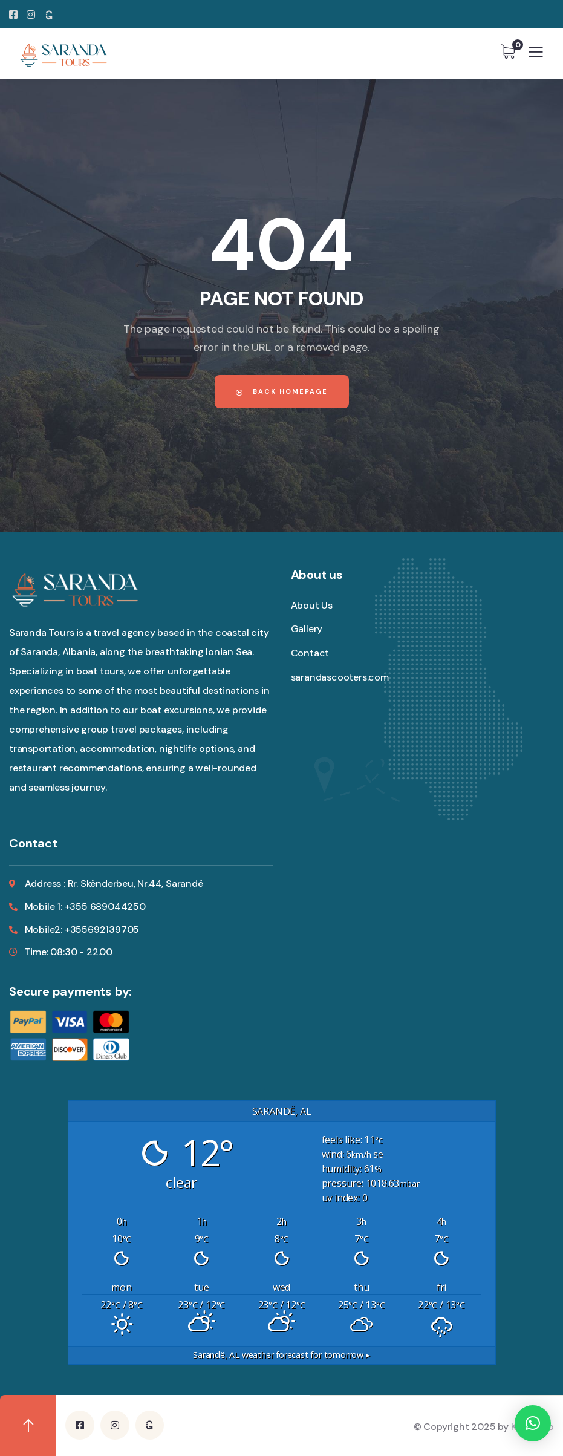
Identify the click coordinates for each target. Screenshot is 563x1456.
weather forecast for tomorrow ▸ (281, 1354)
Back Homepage (282, 391)
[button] (533, 1423)
